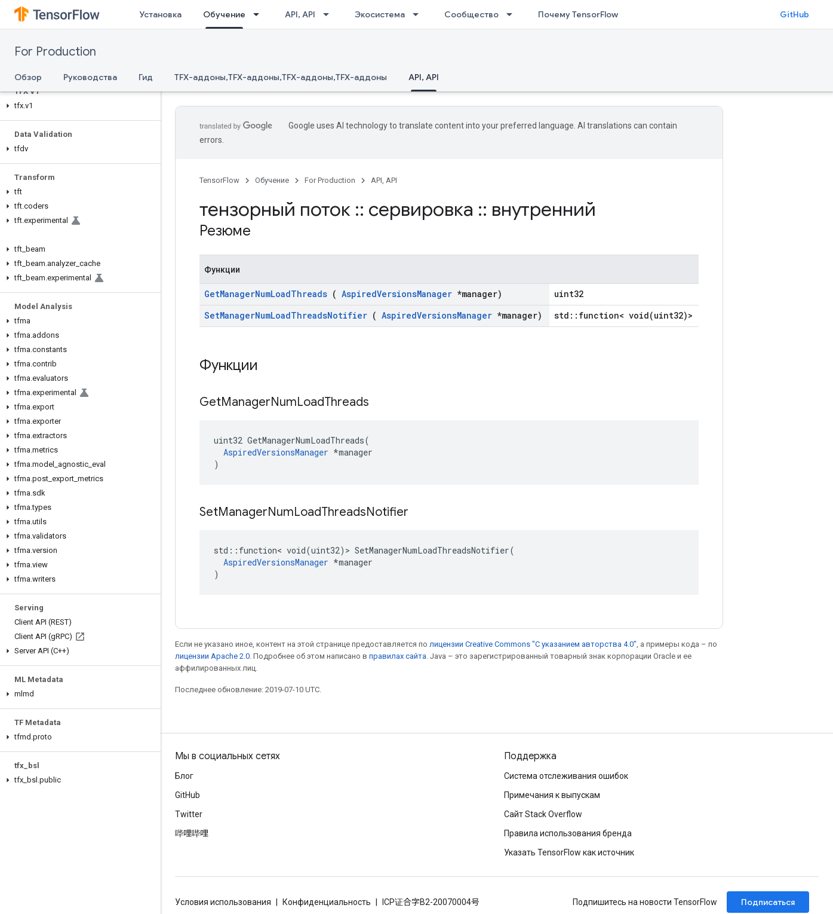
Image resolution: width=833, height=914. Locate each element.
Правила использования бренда (568, 833)
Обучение (272, 180)
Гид (146, 77)
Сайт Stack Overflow (543, 814)
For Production (55, 51)
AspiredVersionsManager (397, 293)
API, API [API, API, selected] (423, 77)
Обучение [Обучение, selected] (224, 14)
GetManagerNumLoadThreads (265, 293)
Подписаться (768, 902)
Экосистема (380, 14)
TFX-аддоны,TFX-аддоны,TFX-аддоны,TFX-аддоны (280, 77)
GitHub (794, 14)
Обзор (28, 77)
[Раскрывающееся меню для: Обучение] (259, 14)
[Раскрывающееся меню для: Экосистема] (419, 14)
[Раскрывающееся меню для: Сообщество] (513, 14)
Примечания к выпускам (552, 795)
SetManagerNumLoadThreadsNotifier (285, 315)
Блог (184, 776)
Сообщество (471, 14)
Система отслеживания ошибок (566, 776)
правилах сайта (397, 656)
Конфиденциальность (326, 902)
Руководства (90, 77)
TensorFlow (219, 180)
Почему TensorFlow (578, 14)
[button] (78, 106)
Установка (160, 14)
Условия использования (223, 902)
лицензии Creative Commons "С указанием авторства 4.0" (533, 644)
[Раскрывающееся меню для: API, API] (329, 14)
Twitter (188, 814)
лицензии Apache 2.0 (212, 656)
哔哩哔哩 (191, 833)
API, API (300, 14)
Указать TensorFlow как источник (569, 852)
